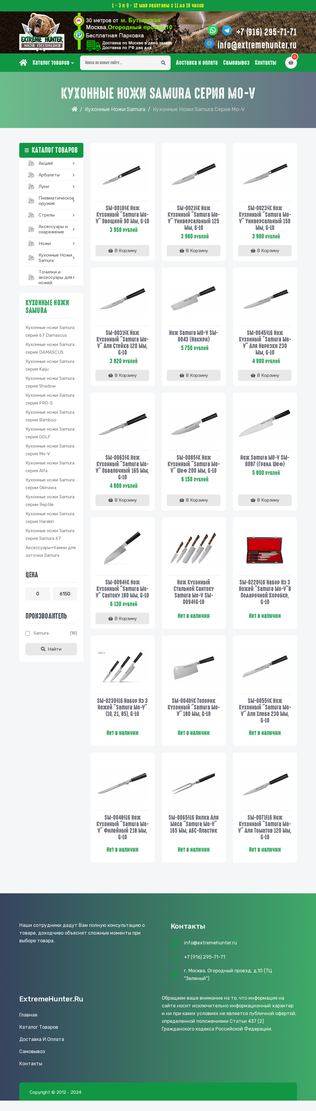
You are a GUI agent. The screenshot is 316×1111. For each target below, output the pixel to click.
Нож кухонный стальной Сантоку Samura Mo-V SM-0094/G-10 (194, 595)
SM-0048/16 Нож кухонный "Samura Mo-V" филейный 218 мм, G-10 (122, 837)
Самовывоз (236, 65)
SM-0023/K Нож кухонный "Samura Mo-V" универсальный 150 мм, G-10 (265, 220)
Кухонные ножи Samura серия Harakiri (50, 520)
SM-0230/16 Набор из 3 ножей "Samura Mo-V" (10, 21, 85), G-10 (122, 716)
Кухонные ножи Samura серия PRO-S (50, 401)
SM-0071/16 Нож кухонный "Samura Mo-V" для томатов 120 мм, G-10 (265, 837)
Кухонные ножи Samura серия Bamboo (50, 418)
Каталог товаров (51, 65)
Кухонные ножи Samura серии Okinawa (50, 486)
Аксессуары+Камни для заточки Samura (51, 553)
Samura (41, 635)
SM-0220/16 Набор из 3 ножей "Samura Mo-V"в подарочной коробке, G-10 (265, 595)
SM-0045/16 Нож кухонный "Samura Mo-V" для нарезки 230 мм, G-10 (265, 345)
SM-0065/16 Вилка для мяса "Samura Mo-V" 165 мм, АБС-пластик (194, 834)
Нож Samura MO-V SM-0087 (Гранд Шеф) (264, 463)
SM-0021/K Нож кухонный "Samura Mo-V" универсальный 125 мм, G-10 (194, 220)
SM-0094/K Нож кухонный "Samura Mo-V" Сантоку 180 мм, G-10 (122, 595)
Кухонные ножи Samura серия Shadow (50, 384)
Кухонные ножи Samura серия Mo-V (50, 452)
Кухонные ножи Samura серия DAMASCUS (50, 350)
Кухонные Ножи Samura (115, 111)
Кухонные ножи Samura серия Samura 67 (50, 536)
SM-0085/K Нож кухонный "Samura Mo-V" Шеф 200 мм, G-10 (194, 466)
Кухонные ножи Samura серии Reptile (50, 503)
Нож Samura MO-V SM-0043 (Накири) (193, 338)
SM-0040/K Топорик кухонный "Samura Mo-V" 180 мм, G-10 (194, 716)
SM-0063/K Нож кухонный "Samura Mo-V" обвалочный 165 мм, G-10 (122, 470)
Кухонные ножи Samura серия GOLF (50, 435)
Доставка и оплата (197, 65)
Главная (28, 1025)
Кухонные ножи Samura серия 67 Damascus (50, 333)
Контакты (265, 65)
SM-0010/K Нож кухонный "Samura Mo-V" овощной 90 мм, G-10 (122, 220)
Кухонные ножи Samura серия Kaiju (50, 367)
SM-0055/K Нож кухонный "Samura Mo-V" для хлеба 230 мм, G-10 (265, 720)
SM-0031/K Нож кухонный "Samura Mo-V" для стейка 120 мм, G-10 (122, 345)
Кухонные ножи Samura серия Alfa (50, 469)
